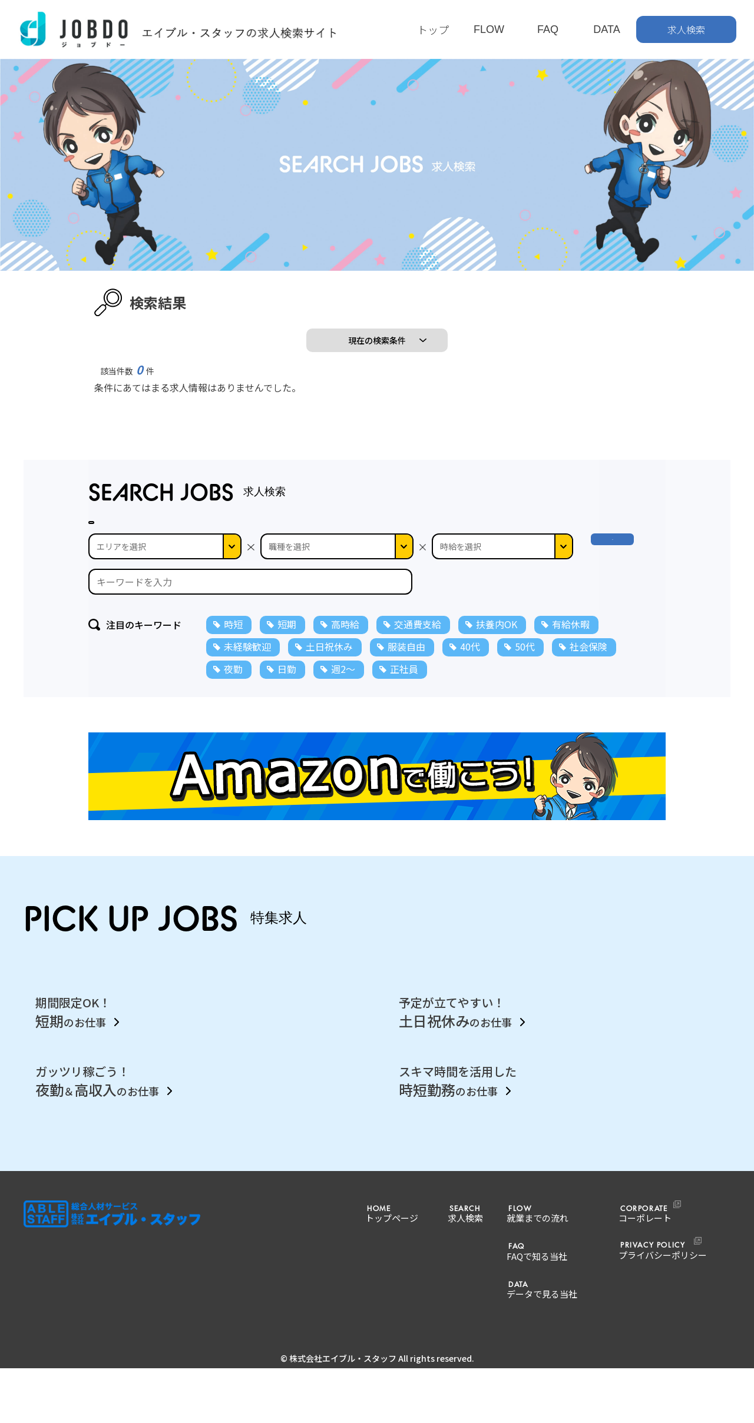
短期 (286, 704)
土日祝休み (329, 726)
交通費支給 (417, 704)
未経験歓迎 (247, 726)
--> (502, 626)
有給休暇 (571, 704)
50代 (525, 726)
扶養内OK (496, 704)
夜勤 (233, 749)
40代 (470, 726)
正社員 (404, 749)
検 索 (623, 626)
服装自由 (406, 726)
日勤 (286, 749)
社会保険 (588, 726)
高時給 (345, 704)
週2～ (343, 749)
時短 (233, 704)
